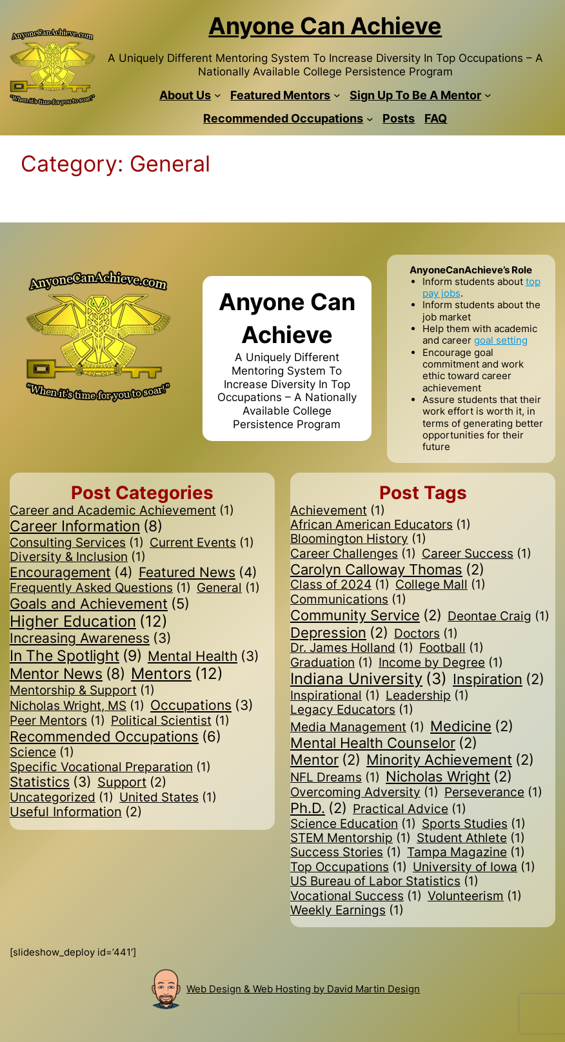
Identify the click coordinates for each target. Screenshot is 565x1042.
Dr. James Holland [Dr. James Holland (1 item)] (351, 648)
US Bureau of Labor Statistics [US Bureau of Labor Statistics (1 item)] (384, 881)
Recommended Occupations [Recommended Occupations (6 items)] (115, 736)
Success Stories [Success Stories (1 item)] (345, 852)
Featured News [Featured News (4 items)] (198, 572)
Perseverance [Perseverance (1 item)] (493, 792)
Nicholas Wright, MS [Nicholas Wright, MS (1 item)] (77, 706)
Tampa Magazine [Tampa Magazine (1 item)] (466, 852)
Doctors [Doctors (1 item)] (426, 634)
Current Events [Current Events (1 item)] (202, 543)
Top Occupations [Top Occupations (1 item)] (348, 867)
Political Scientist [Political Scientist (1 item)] (170, 721)
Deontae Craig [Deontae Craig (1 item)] (499, 616)
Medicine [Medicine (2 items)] (471, 726)
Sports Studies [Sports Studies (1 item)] (474, 824)
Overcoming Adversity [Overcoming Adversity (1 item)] (364, 792)
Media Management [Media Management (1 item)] (357, 727)
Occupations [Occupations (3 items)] (201, 706)
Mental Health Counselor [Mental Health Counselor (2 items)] (383, 742)
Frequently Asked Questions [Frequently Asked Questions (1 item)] (100, 588)
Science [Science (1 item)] (42, 752)
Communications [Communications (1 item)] (348, 600)
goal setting (501, 340)
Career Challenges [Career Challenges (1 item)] (353, 554)
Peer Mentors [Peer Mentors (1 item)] (57, 721)
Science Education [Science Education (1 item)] (353, 824)
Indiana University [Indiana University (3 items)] (368, 679)
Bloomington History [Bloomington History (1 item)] (358, 539)
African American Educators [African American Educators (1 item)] (380, 525)
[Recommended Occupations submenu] (369, 119)
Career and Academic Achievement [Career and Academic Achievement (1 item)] (122, 511)
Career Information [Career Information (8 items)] (86, 527)
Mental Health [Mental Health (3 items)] (203, 657)
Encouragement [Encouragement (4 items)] (71, 572)
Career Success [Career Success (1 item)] (476, 554)
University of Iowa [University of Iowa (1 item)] (474, 867)
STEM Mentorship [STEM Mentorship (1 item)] (350, 838)
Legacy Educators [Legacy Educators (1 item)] (351, 710)
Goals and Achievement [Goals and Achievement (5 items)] (100, 603)
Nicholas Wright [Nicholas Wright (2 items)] (449, 776)
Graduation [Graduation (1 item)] (331, 663)
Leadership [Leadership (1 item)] (427, 696)
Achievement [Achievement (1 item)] (337, 511)
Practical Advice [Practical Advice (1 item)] (409, 809)
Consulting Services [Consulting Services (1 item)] (77, 543)
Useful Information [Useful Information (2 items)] (76, 812)
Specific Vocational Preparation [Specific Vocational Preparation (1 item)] (110, 767)
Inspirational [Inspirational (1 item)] (335, 696)
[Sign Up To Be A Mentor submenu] (487, 95)
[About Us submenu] (217, 95)
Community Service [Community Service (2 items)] (366, 615)
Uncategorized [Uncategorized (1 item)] (62, 798)
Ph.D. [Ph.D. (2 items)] (318, 808)
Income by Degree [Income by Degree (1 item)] (441, 663)
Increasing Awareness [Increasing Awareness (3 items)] (91, 639)
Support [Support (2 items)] (131, 783)
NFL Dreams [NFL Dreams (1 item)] (335, 778)
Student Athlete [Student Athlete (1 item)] (471, 838)
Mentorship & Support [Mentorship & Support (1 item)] (82, 690)
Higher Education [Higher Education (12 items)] (89, 622)
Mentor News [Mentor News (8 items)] (67, 674)
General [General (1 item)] (228, 588)
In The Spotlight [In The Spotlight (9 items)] (76, 656)
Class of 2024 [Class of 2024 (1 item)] (340, 585)
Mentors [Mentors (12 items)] (177, 674)
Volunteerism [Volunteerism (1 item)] (475, 896)
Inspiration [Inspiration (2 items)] (498, 679)
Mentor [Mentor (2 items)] (325, 759)
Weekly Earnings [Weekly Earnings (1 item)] (347, 910)
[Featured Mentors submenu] (337, 95)
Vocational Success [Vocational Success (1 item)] (356, 896)
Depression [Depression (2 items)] (339, 632)
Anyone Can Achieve (325, 26)
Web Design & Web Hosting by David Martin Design (303, 989)
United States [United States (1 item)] (168, 798)
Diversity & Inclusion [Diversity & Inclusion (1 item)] (78, 557)
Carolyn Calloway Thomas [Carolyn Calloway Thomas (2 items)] (387, 569)
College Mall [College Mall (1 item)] (440, 585)
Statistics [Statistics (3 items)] (51, 782)
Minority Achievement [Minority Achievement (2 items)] (450, 759)
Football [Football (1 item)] (451, 648)
